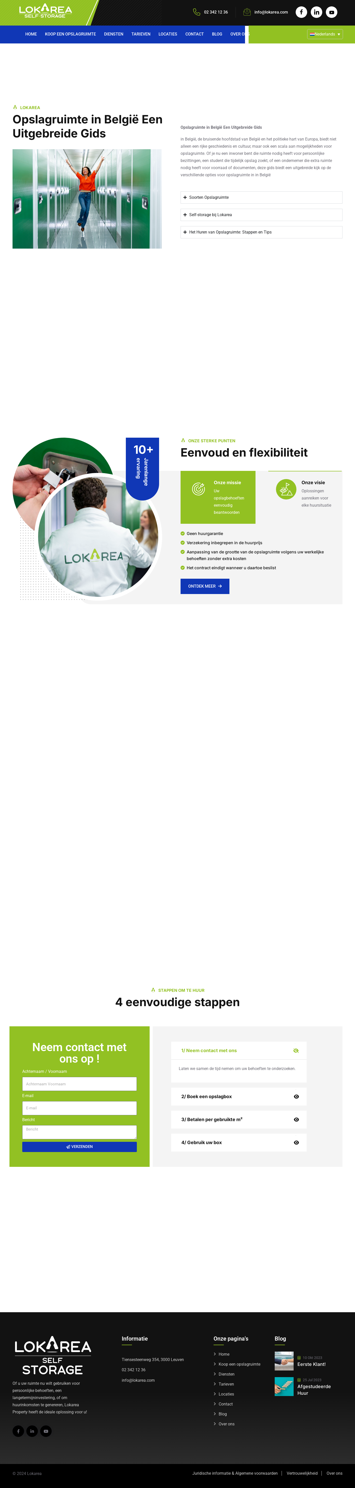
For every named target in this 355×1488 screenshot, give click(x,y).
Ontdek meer (205, 586)
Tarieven (140, 34)
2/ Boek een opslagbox (206, 1096)
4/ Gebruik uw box (201, 1142)
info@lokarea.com (271, 12)
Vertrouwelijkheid (302, 1473)
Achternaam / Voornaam (44, 1071)
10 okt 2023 (309, 1358)
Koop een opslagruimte (70, 34)
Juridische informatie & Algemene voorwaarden (235, 1473)
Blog (217, 34)
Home (31, 34)
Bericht (28, 1119)
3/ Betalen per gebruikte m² (211, 1119)
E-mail (28, 1095)
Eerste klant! (311, 1364)
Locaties (168, 34)
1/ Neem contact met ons (209, 1050)
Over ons (240, 34)
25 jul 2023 (309, 1380)
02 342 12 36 (134, 1369)
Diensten (113, 34)
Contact (194, 34)
